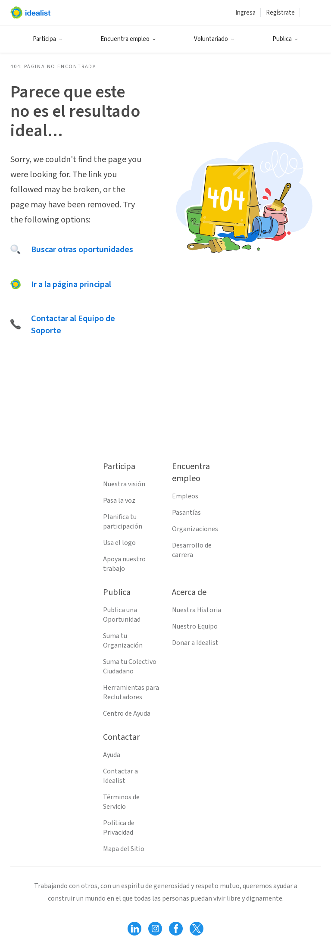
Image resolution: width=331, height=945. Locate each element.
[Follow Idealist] (134, 929)
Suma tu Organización (123, 640)
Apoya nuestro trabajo (124, 563)
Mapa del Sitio (123, 849)
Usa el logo (119, 543)
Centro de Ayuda (126, 713)
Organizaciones (195, 529)
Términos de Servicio (121, 801)
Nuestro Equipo (195, 626)
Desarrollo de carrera (192, 550)
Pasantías (186, 512)
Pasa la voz (119, 500)
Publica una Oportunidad (122, 614)
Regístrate (280, 12)
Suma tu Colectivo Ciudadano (129, 666)
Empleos (185, 496)
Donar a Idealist (195, 643)
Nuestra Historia (196, 610)
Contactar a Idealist (120, 776)
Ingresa (245, 12)
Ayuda (111, 755)
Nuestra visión (124, 484)
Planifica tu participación (122, 521)
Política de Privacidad (118, 827)
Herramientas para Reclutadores (131, 692)
